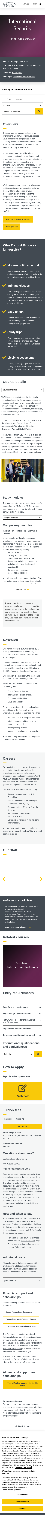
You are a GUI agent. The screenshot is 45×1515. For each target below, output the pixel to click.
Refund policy (21, 1247)
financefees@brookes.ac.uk (16, 1169)
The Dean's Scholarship (13, 1349)
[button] (22, 1007)
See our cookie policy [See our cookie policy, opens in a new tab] (23, 1467)
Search (39, 111)
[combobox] (18, 111)
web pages (32, 736)
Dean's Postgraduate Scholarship (19, 1312)
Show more (22, 589)
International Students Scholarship (17, 1359)
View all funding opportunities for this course (22, 1384)
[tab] (22, 1007)
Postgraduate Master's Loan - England (21, 1319)
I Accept (22, 1508)
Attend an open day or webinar (18, 219)
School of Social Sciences (24, 77)
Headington (17, 73)
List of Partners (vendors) (11, 1490)
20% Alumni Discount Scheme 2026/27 (21, 1326)
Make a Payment (28, 1241)
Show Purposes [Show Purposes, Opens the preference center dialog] (22, 1495)
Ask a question (12, 226)
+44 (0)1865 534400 (11, 1164)
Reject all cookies (22, 1502)
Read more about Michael (17, 927)
